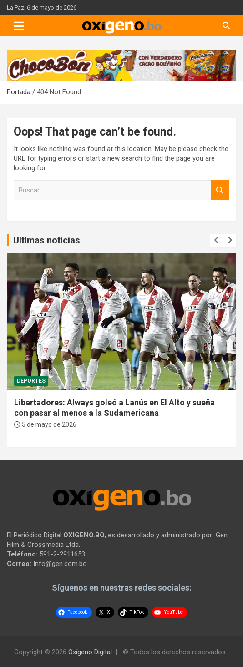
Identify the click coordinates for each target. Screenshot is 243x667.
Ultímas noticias (46, 240)
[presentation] (216, 240)
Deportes (31, 381)
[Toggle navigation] (19, 25)
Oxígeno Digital (90, 652)
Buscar (220, 190)
